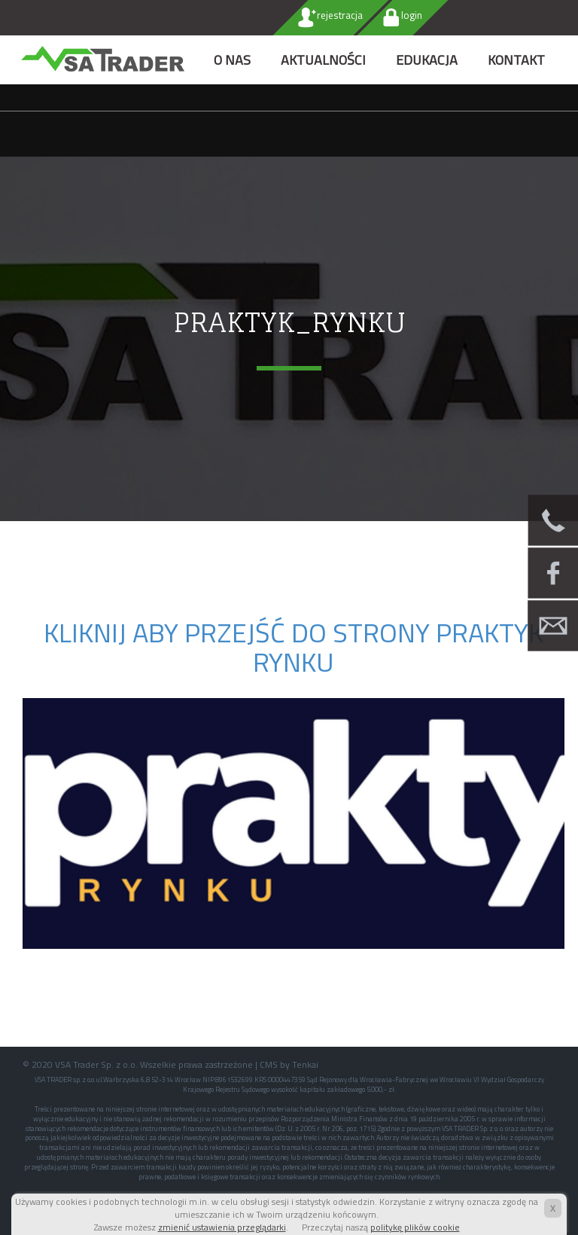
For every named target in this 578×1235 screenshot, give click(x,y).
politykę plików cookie (415, 1227)
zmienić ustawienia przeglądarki (222, 1227)
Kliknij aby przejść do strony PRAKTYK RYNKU (293, 647)
